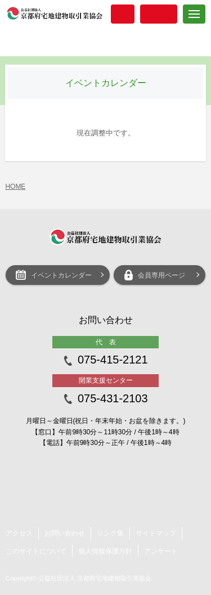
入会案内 (122, 14)
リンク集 (110, 533)
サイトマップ (156, 533)
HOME (15, 186)
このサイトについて (36, 551)
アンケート (161, 551)
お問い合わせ (64, 533)
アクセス (19, 533)
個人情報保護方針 (105, 551)
